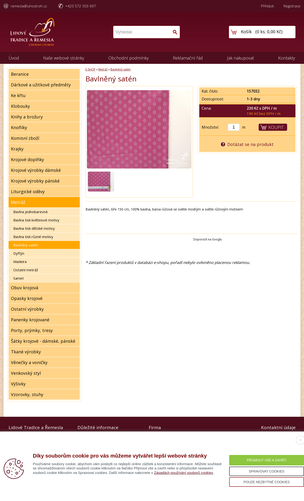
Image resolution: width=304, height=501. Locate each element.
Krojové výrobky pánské (35, 181)
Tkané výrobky (26, 352)
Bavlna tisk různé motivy (33, 236)
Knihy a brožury (27, 117)
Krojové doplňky (27, 159)
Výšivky (18, 384)
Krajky (17, 149)
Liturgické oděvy (28, 191)
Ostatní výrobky (27, 309)
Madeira (20, 261)
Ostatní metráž (25, 269)
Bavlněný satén (25, 245)
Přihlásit (267, 6)
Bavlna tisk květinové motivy (36, 220)
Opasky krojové (27, 298)
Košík (246, 31)
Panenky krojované (30, 320)
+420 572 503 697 (80, 6)
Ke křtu (18, 95)
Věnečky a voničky (29, 362)
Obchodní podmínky (128, 58)
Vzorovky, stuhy (27, 394)
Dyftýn (18, 253)
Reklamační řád (188, 58)
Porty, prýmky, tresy (32, 330)
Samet (18, 278)
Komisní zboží (25, 138)
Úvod (14, 58)
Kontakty (286, 58)
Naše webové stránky (63, 58)
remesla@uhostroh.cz (29, 6)
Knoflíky (19, 127)
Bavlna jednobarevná (30, 211)
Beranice (20, 74)
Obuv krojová (24, 287)
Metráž (18, 202)
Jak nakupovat (240, 58)
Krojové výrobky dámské (36, 170)
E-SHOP (90, 69)
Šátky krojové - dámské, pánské (43, 341)
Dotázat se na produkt (250, 144)
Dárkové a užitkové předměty (41, 85)
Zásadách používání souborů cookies (183, 473)
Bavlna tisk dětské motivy (34, 228)
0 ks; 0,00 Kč (269, 31)
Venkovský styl (26, 373)
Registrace (292, 6)
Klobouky (20, 106)
